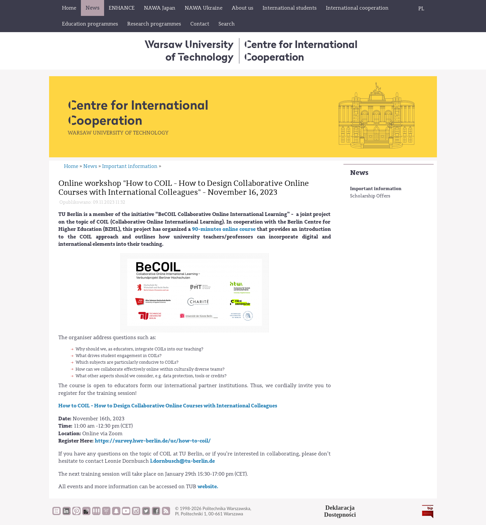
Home (71, 166)
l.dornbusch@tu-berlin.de (182, 461)
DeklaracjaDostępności (340, 511)
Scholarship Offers (370, 196)
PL (421, 8)
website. (208, 486)
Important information (375, 188)
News (359, 173)
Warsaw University (189, 50)
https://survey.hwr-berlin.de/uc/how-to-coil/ (153, 441)
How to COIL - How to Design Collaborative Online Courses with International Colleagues (167, 405)
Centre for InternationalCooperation (300, 50)
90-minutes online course (223, 229)
